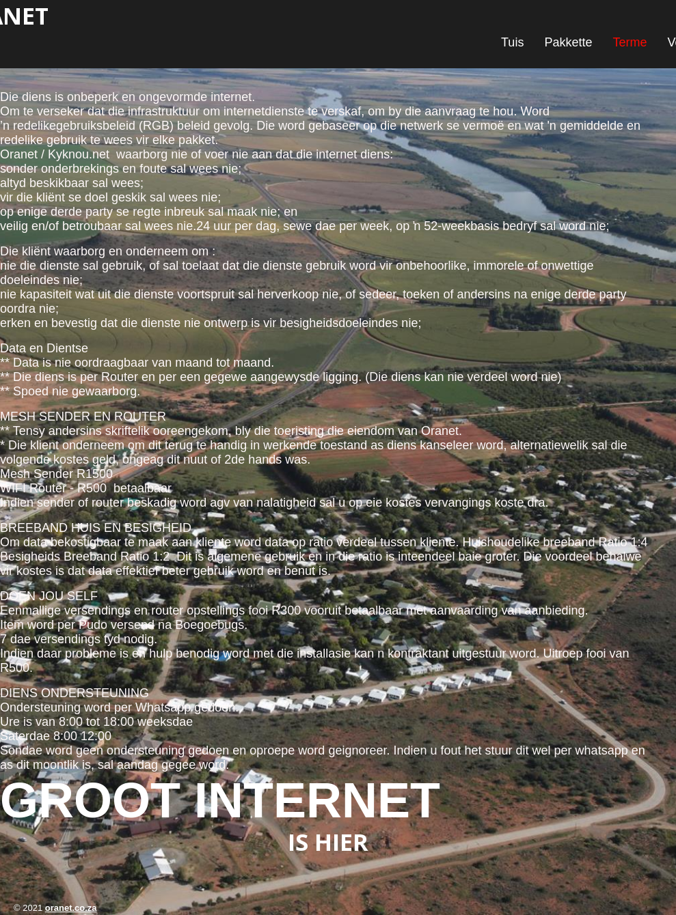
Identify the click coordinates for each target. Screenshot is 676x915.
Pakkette (568, 42)
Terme (629, 42)
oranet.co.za (71, 908)
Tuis (512, 42)
